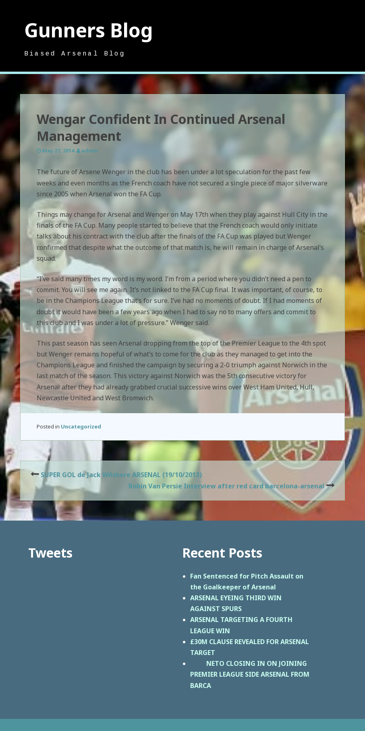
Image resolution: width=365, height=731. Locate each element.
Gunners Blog (88, 30)
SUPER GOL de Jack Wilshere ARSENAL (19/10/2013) (121, 474)
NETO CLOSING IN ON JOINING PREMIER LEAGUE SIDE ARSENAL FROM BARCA (249, 674)
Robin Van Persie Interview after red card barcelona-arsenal (226, 486)
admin (89, 150)
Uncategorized (81, 426)
